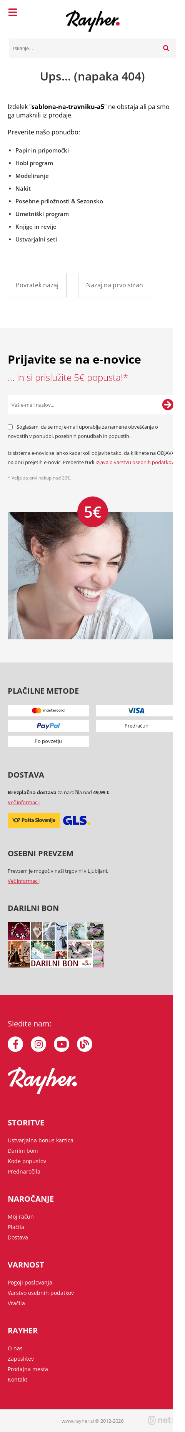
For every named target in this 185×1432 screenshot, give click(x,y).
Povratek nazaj (37, 285)
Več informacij (24, 802)
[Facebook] (15, 1044)
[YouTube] (61, 1044)
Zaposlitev (21, 1358)
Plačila (16, 1227)
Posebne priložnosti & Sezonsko (59, 201)
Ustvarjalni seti (36, 239)
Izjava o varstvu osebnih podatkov (134, 462)
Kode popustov (27, 1161)
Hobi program (34, 163)
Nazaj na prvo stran (114, 285)
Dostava (18, 1237)
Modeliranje (32, 175)
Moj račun (21, 1216)
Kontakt (17, 1379)
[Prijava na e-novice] (167, 404)
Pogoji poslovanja (30, 1282)
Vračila (16, 1303)
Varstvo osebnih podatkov (41, 1292)
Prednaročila (24, 1171)
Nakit (23, 188)
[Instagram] (38, 1044)
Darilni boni (23, 1150)
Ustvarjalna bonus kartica (40, 1140)
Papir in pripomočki (42, 150)
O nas (15, 1348)
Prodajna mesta (28, 1369)
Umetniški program (42, 214)
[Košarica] (168, 13)
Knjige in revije (36, 226)
